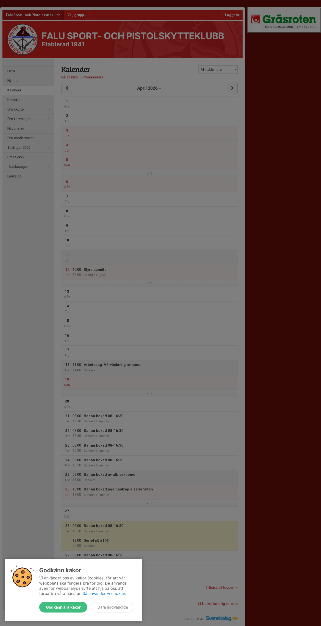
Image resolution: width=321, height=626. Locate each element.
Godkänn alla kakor (63, 607)
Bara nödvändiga (113, 607)
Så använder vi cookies (104, 593)
